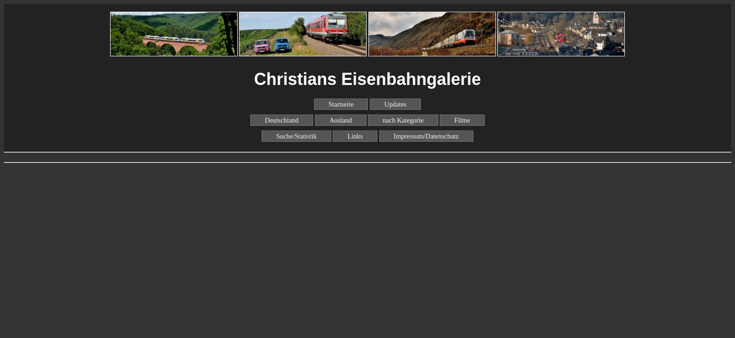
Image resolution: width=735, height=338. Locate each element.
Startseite (341, 104)
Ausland (341, 120)
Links (355, 136)
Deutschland (282, 120)
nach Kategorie (403, 120)
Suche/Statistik (296, 136)
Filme (462, 120)
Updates (395, 104)
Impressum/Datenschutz (426, 136)
